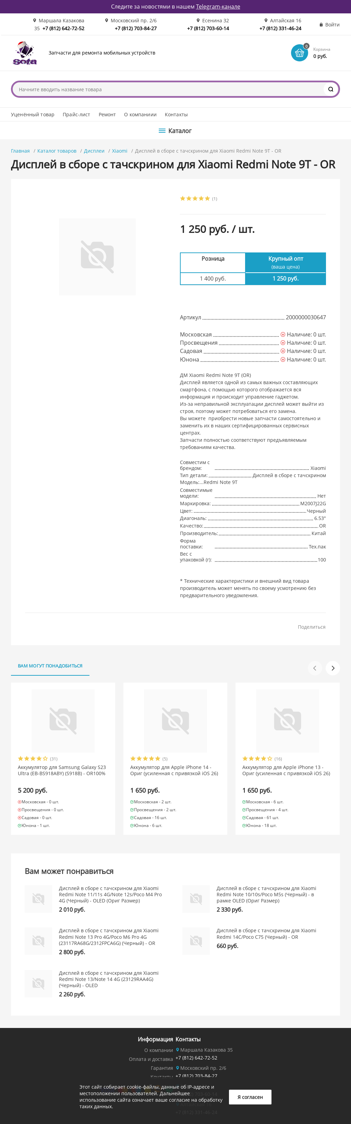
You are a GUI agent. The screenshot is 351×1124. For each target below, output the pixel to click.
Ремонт (107, 114)
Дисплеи (94, 150)
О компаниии (140, 114)
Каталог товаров (56, 150)
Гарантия (162, 1068)
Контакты (176, 114)
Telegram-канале (218, 6)
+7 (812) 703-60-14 (208, 28)
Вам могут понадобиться (50, 666)
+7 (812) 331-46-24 (280, 28)
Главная (20, 150)
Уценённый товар (33, 114)
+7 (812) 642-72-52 (63, 28)
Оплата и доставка (151, 1059)
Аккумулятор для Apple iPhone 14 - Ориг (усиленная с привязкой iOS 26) (174, 770)
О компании (158, 1050)
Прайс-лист (76, 114)
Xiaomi (120, 150)
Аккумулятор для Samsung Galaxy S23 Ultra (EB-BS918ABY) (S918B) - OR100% (62, 770)
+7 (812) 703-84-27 (136, 28)
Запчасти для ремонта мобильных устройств (102, 52)
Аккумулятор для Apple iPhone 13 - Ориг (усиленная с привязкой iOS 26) (286, 770)
